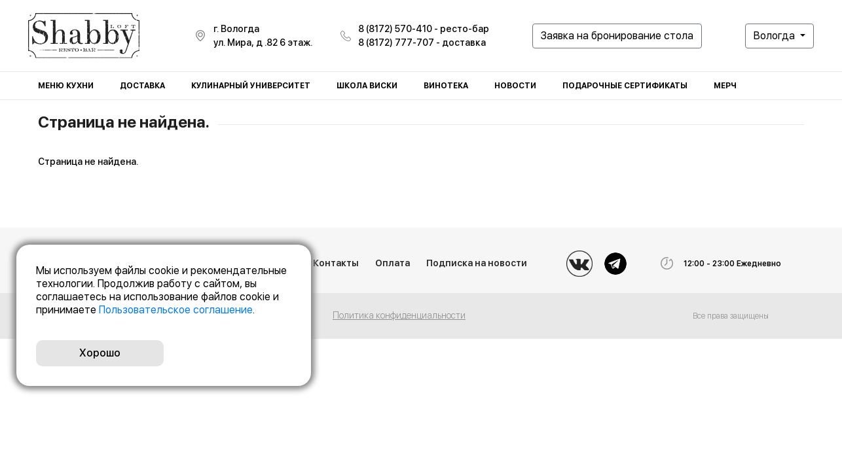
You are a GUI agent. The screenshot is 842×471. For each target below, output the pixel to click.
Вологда (775, 35)
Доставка (142, 85)
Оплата (392, 263)
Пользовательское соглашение (176, 310)
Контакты (336, 263)
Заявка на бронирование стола (617, 35)
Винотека (446, 85)
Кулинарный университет (250, 85)
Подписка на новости (476, 263)
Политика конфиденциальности (399, 315)
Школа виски (367, 85)
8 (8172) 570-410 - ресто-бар (423, 29)
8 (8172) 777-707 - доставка (422, 42)
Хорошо (99, 353)
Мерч (725, 85)
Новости (515, 85)
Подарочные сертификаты (624, 85)
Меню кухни (66, 85)
